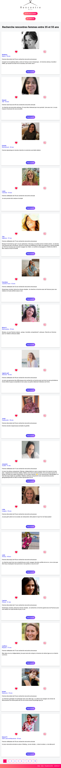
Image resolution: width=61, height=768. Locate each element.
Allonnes (4, 374)
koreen (4, 691)
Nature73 (4, 737)
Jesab (3, 418)
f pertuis (4, 600)
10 (35, 761)
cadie (3, 555)
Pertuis (4, 602)
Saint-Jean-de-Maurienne (9, 738)
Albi (3, 101)
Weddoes (4, 54)
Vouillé (4, 465)
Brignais (4, 647)
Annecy (4, 556)
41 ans (9, 465)
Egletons (4, 238)
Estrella (4, 145)
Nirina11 (4, 327)
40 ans (10, 374)
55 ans (12, 329)
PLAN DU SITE (49, 766)
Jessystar (5, 464)
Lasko (3, 191)
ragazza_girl (5, 373)
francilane (5, 282)
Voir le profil (30, 71)
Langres (4, 511)
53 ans (10, 693)
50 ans (8, 56)
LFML (3, 509)
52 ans (13, 283)
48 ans (9, 556)
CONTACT (57, 766)
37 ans (10, 238)
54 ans (10, 192)
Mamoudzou (5, 329)
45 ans (12, 147)
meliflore (4, 646)
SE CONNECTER (30, 18)
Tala (3, 236)
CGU (42, 766)
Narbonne (5, 693)
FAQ (38, 766)
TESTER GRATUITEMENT (30, 13)
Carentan (4, 192)
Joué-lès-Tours (6, 283)
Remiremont (5, 147)
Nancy (4, 56)
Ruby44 (4, 100)
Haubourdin (5, 420)
